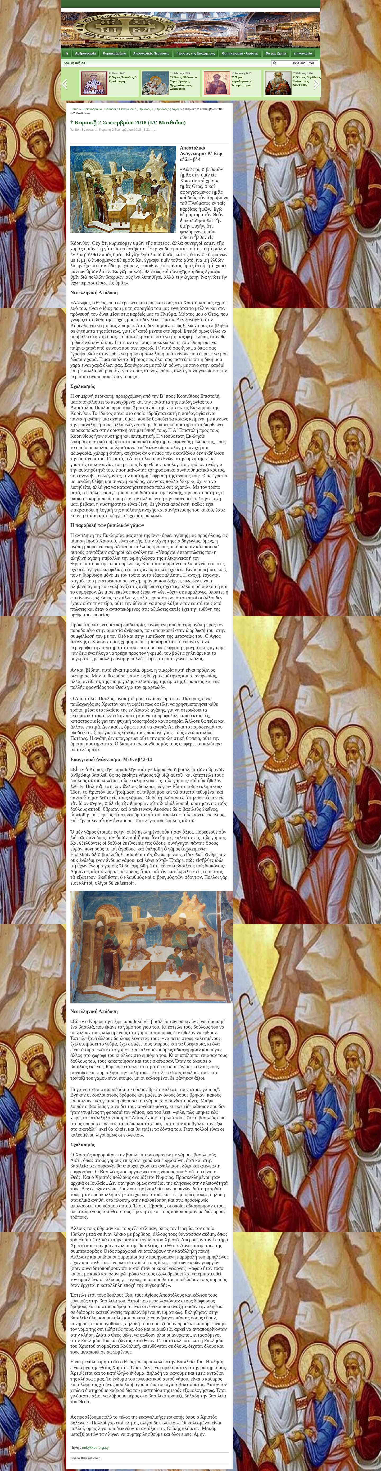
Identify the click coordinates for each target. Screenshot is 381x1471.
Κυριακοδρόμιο (114, 53)
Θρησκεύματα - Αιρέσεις (240, 53)
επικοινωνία (303, 53)
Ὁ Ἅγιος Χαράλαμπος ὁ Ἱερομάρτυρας (242, 81)
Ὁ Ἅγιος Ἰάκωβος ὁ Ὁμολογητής (123, 79)
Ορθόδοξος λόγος (167, 109)
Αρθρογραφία (85, 53)
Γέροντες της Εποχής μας (195, 53)
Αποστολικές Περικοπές (151, 53)
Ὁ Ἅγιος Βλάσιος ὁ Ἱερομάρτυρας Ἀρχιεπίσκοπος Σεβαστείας (183, 83)
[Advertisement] (256, 21)
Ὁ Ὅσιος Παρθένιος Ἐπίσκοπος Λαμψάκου (307, 81)
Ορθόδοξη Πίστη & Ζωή (120, 109)
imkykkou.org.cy (95, 1447)
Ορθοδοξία (146, 109)
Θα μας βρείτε (276, 53)
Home (74, 109)
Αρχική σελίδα (74, 63)
